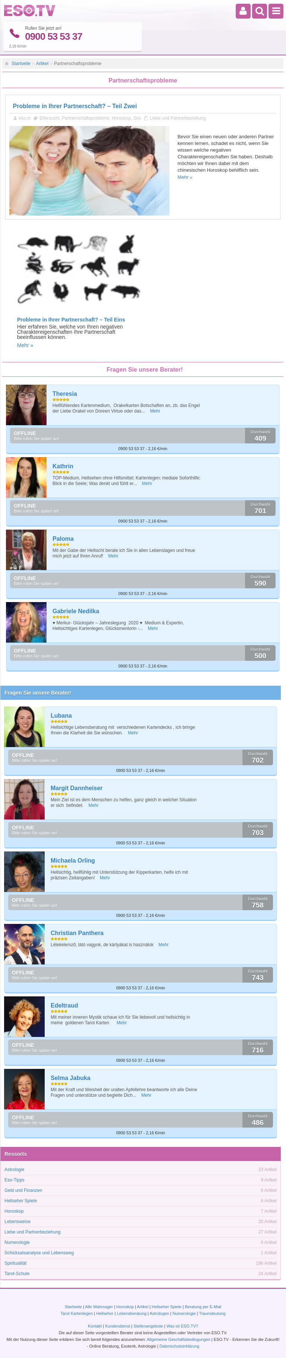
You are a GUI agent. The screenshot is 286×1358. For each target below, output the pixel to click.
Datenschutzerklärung (179, 1346)
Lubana (61, 715)
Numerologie (17, 1242)
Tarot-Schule (16, 1273)
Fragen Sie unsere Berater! (37, 693)
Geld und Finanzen (23, 1190)
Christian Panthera (77, 933)
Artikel (42, 63)
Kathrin (63, 466)
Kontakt (95, 1326)
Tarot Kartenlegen (76, 1313)
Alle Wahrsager (99, 1306)
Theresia (65, 394)
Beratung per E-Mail (203, 1306)
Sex (137, 117)
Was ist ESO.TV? (182, 1326)
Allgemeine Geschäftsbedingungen (178, 1339)
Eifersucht (49, 117)
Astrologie (14, 1169)
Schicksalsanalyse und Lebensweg (39, 1252)
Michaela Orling (73, 860)
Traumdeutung (212, 1313)
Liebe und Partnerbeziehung (178, 117)
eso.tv (25, 117)
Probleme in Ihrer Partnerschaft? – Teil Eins (71, 319)
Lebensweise (17, 1221)
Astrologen (159, 1313)
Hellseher (104, 1313)
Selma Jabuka (70, 1078)
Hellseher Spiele (20, 1200)
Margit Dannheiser (77, 788)
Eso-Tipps (14, 1180)
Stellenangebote (148, 1326)
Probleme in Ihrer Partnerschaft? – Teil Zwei (75, 106)
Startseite (21, 63)
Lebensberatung (132, 1313)
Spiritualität (15, 1263)
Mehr (183, 177)
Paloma (63, 539)
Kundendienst (117, 1326)
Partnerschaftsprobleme (85, 117)
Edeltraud (64, 1005)
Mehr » (25, 345)
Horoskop (121, 117)
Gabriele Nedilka (76, 611)
